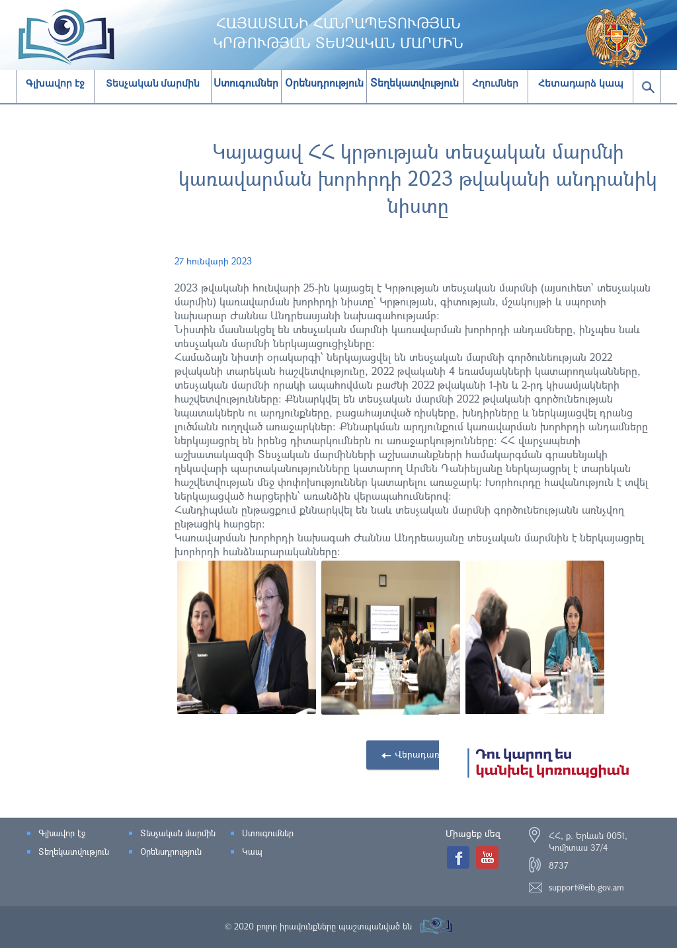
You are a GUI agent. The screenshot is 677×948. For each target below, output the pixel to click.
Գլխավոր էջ (55, 83)
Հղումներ (495, 83)
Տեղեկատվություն (73, 851)
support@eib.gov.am (586, 887)
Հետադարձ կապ (580, 83)
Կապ (252, 851)
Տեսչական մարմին (153, 83)
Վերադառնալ (425, 754)
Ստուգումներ (268, 833)
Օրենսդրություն (171, 851)
